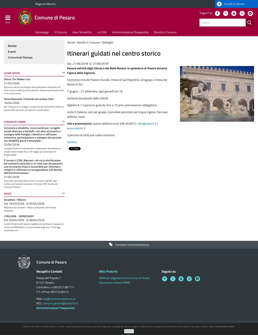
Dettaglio (107, 43)
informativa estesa (224, 326)
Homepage (42, 33)
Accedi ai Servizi (230, 4)
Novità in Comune (165, 33)
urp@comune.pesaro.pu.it (59, 299)
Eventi (12, 52)
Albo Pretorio (108, 272)
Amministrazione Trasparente (130, 33)
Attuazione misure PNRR (114, 283)
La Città (102, 33)
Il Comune (60, 33)
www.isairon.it (76, 129)
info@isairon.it (147, 124)
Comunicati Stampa (20, 58)
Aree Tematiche (82, 33)
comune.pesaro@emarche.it (60, 304)
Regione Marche (45, 4)
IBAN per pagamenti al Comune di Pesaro (124, 278)
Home (71, 43)
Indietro (72, 142)
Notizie (12, 46)
